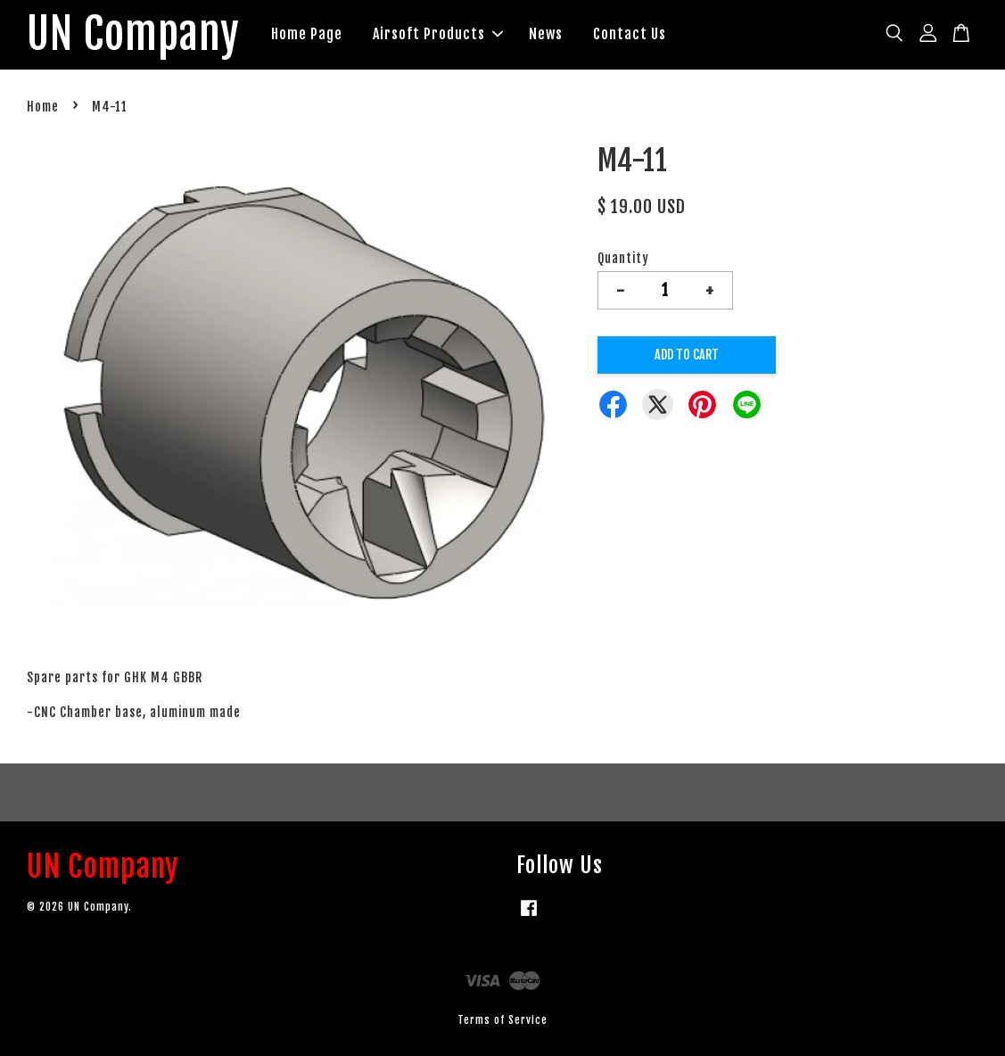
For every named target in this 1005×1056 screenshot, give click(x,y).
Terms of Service (502, 1020)
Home (43, 106)
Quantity (623, 258)
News (546, 34)
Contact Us (629, 34)
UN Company (133, 35)
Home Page (306, 34)
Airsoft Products (438, 34)
